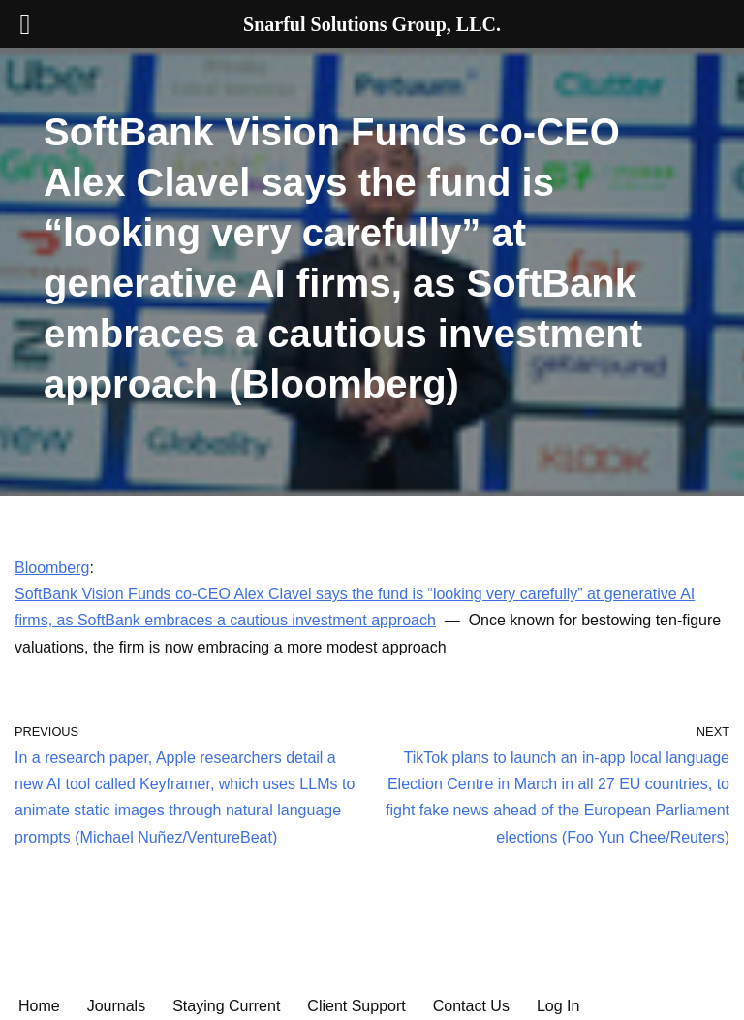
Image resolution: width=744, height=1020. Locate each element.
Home (39, 1006)
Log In (558, 1006)
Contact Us (471, 1006)
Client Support (356, 1006)
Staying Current (226, 1006)
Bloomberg (52, 567)
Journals (116, 1006)
